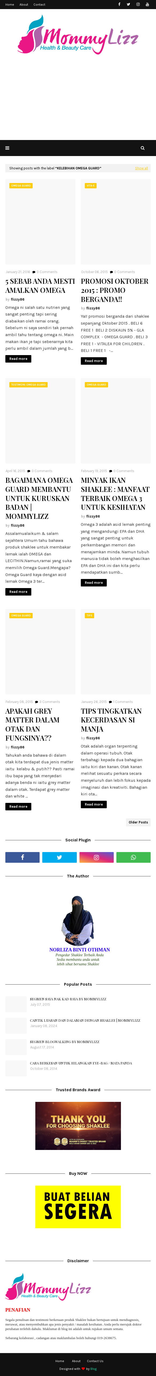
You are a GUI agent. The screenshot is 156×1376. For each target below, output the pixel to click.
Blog (93, 1369)
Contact (39, 4)
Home (9, 4)
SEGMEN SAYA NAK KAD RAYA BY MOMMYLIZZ (68, 999)
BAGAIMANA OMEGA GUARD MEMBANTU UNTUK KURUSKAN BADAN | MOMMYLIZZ (39, 498)
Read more (18, 359)
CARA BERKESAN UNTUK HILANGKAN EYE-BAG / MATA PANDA (81, 1063)
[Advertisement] (78, 100)
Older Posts (138, 822)
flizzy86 (17, 299)
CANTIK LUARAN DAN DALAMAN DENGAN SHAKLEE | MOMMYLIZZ (85, 1020)
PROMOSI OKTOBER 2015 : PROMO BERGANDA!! (115, 290)
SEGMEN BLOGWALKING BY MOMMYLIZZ (64, 1041)
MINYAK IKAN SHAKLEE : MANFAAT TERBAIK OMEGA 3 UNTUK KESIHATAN (115, 494)
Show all (141, 168)
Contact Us (95, 1361)
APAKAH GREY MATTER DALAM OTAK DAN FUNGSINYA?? (32, 724)
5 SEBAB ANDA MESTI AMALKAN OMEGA (40, 286)
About (24, 4)
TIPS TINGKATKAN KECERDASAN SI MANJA (111, 719)
